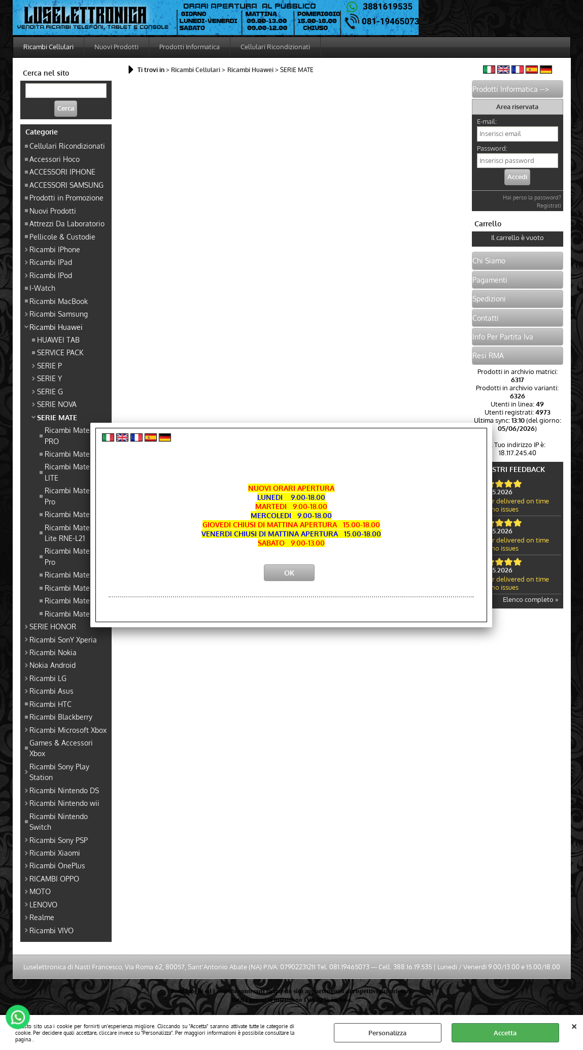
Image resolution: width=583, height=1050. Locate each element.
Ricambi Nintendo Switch (58, 821)
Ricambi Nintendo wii (64, 802)
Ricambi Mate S (70, 587)
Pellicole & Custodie (62, 236)
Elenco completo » (530, 599)
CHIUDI (574, 1025)
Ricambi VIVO (51, 930)
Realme (41, 917)
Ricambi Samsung (58, 313)
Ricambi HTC (50, 703)
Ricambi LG (47, 678)
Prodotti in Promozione (66, 197)
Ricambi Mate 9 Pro (70, 495)
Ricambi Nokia (53, 652)
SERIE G (50, 391)
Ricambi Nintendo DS (64, 790)
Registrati (549, 205)
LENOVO (43, 904)
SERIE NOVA (57, 404)
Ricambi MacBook (58, 301)
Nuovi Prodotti (116, 47)
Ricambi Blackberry (60, 716)
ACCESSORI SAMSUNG (66, 184)
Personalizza (387, 1033)
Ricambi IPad (50, 261)
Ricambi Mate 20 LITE (72, 472)
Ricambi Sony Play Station (59, 772)
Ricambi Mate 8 (70, 600)
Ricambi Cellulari (48, 47)
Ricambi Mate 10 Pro (71, 556)
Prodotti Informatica (189, 47)
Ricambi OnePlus (57, 865)
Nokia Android (52, 664)
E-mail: (487, 121)
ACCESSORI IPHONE (62, 171)
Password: (492, 148)
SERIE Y (49, 378)
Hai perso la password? (532, 197)
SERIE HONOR (52, 626)
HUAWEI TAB (58, 339)
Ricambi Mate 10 (71, 514)
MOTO (40, 891)
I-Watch (42, 287)
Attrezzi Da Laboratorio (67, 223)
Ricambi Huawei (56, 326)
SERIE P (49, 365)
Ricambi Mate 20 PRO (72, 435)
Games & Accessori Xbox (61, 748)
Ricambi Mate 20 (72, 453)
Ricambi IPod (50, 275)
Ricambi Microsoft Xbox (68, 729)
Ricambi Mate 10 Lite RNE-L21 (71, 533)
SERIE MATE (57, 417)
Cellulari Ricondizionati (275, 47)
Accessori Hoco (54, 158)
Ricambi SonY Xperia (63, 639)
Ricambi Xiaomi (54, 852)
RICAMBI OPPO (54, 878)
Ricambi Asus (51, 690)
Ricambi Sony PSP (58, 839)
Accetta (505, 1033)
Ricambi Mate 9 (70, 613)
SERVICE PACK (60, 352)
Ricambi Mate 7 (70, 574)
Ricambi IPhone (54, 249)
